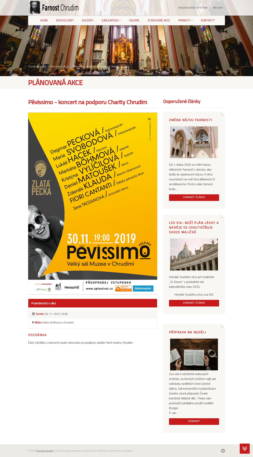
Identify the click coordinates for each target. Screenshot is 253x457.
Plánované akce (159, 20)
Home (44, 20)
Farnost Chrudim (45, 451)
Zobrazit (194, 421)
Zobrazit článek (194, 197)
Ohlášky (87, 20)
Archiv (218, 8)
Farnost (185, 20)
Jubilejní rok (111, 20)
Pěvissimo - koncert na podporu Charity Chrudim (101, 66)
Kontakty (208, 20)
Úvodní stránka (37, 66)
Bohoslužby (64, 20)
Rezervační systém (193, 8)
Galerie (134, 20)
